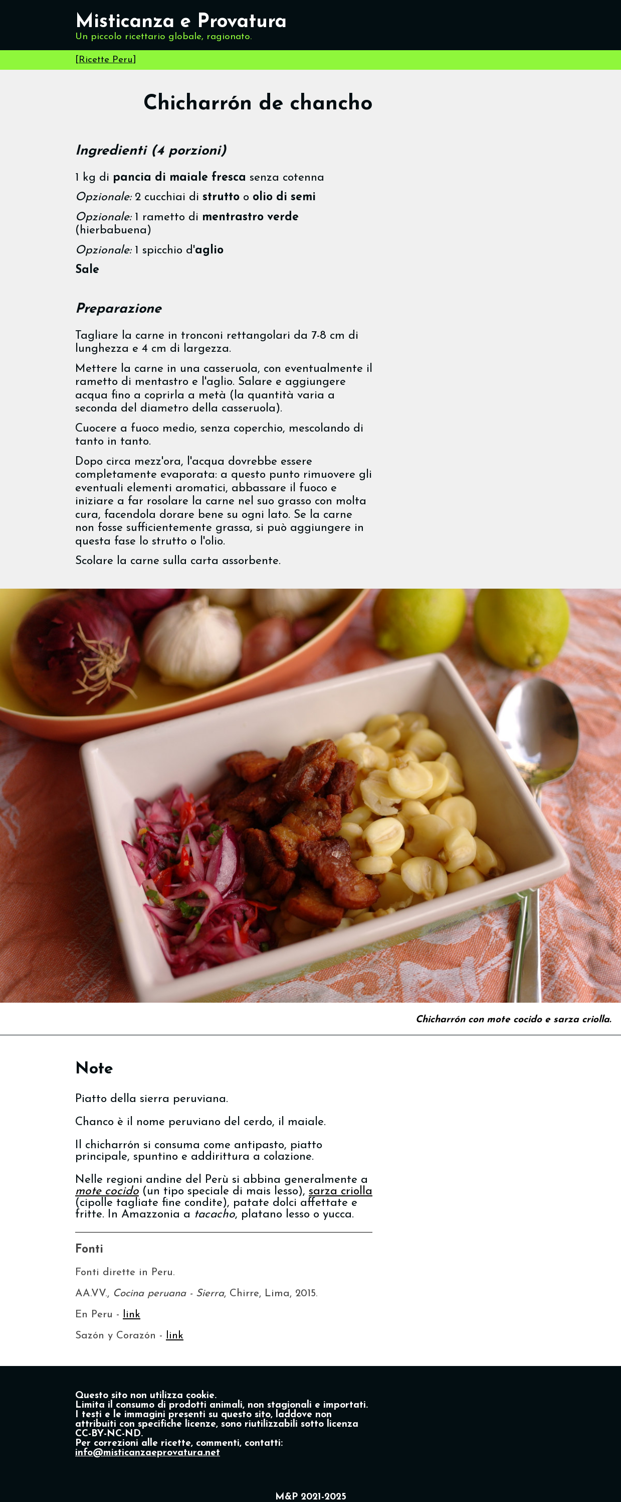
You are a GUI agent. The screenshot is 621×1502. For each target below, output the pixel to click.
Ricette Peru (106, 60)
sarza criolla (340, 1191)
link (131, 1314)
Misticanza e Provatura (181, 22)
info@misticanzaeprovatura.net (147, 1453)
